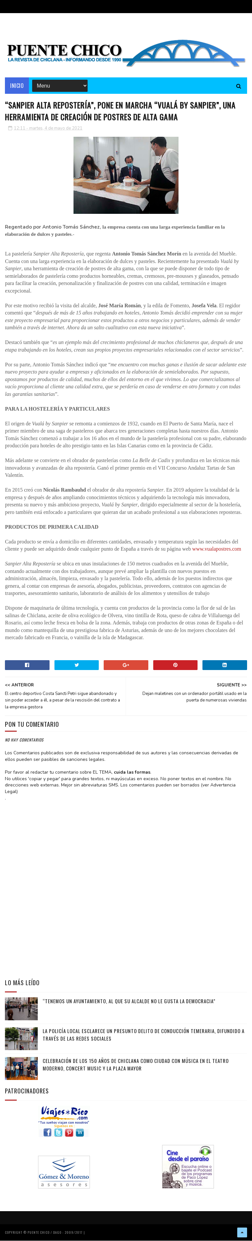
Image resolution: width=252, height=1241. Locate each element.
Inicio (17, 86)
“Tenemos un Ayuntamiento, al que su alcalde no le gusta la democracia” (129, 1001)
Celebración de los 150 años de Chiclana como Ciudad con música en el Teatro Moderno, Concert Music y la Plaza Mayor (136, 1065)
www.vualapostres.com (216, 549)
